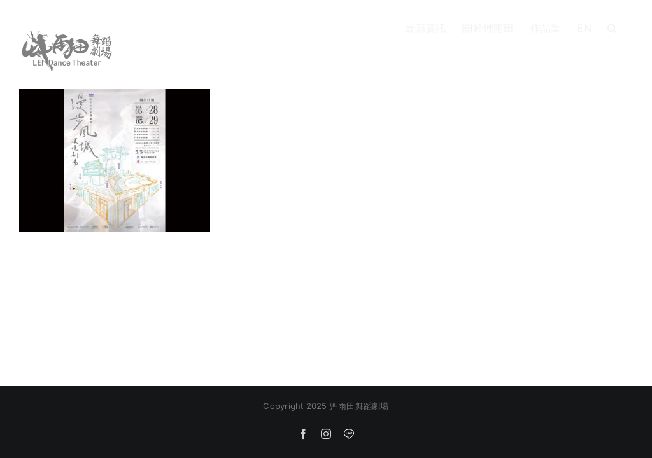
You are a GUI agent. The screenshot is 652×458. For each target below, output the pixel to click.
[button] (612, 26)
